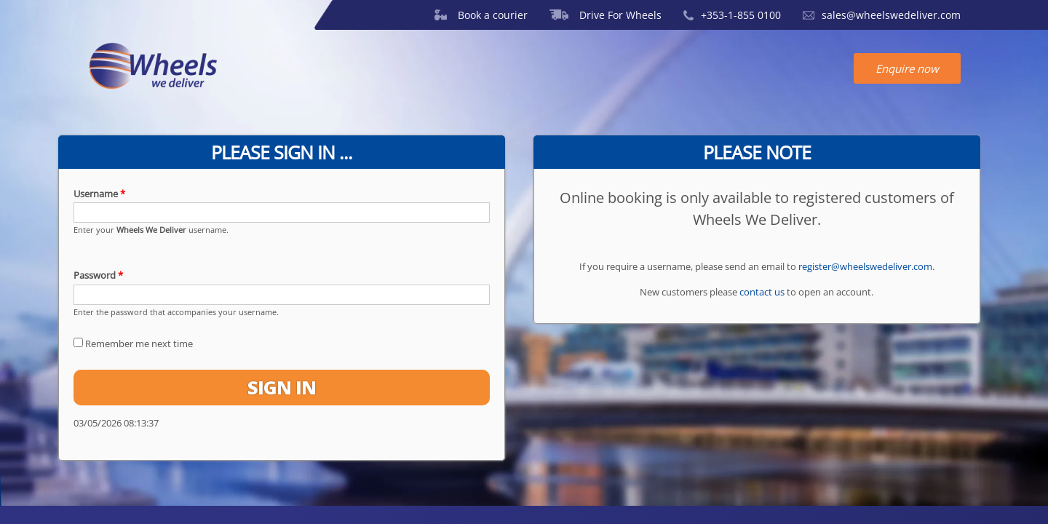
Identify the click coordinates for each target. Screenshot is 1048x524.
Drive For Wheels (605, 15)
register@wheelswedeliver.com (865, 266)
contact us (762, 291)
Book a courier (481, 15)
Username (99, 193)
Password (98, 275)
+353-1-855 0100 (732, 15)
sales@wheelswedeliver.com (882, 15)
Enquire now (907, 68)
